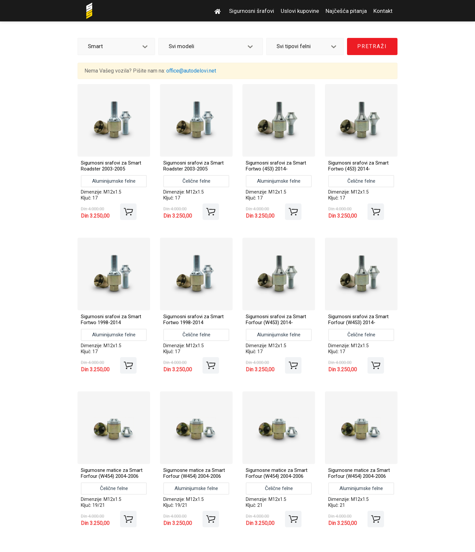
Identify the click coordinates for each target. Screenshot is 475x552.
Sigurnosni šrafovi (251, 11)
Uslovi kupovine (300, 11)
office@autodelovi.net (191, 71)
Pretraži (372, 46)
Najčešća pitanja (346, 11)
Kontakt (383, 11)
